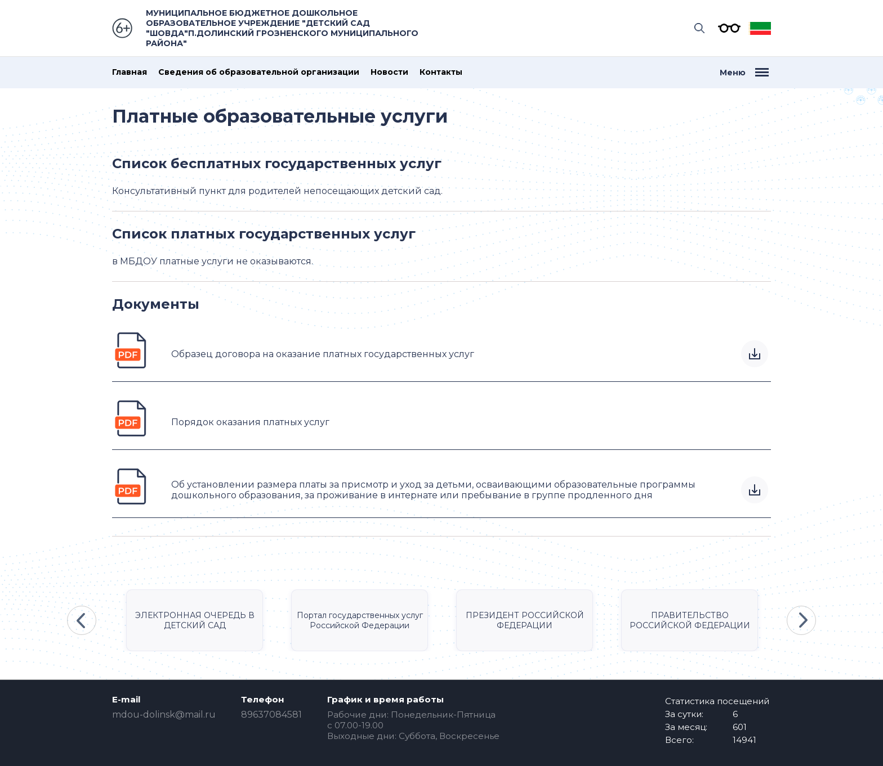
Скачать (754, 353)
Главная (129, 72)
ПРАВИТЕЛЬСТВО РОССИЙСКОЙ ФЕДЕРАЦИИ (690, 620)
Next (801, 620)
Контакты (441, 72)
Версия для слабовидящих (726, 28)
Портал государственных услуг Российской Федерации (360, 620)
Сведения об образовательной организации (258, 72)
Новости (389, 72)
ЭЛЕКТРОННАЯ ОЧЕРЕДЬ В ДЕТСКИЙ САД (195, 620)
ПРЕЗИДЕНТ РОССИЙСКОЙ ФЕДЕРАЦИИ (525, 620)
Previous (81, 620)
